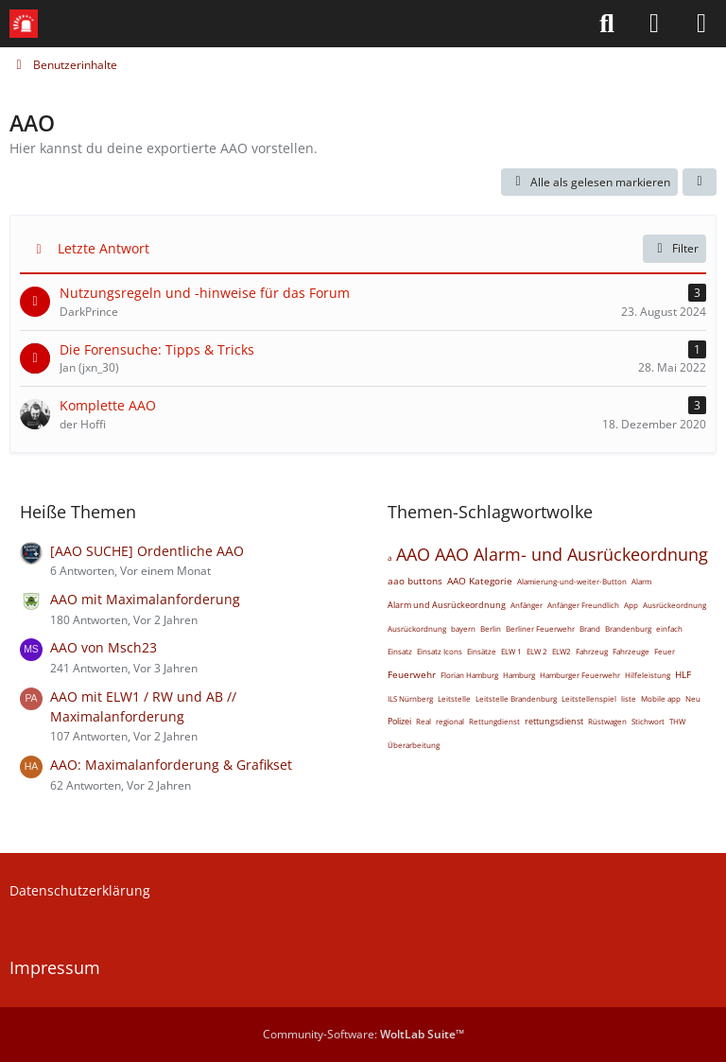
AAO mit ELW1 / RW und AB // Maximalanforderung (143, 706)
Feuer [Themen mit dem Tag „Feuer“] (664, 651)
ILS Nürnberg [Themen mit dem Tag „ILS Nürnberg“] (410, 698)
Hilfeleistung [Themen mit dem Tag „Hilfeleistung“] (647, 675)
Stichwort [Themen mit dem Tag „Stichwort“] (648, 721)
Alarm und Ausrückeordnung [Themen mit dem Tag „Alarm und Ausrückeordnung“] (447, 605)
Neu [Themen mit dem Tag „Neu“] (692, 698)
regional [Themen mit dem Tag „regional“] (450, 721)
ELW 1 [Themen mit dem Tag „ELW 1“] (511, 651)
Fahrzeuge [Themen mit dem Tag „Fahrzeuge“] (631, 651)
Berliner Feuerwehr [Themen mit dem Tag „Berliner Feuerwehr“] (540, 628)
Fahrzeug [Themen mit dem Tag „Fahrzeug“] (592, 651)
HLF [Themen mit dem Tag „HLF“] (683, 674)
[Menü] (701, 24)
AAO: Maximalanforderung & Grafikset (171, 765)
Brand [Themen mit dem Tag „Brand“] (589, 628)
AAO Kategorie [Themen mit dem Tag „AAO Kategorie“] (479, 580)
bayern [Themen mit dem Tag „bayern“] (463, 628)
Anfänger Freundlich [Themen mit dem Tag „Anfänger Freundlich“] (583, 605)
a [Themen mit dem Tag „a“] (389, 557)
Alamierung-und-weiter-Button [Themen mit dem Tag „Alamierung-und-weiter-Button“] (572, 581)
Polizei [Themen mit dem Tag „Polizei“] (399, 721)
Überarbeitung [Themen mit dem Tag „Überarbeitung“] (414, 745)
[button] (700, 182)
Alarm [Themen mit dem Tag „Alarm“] (641, 581)
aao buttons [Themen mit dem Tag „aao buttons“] (415, 580)
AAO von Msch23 (103, 647)
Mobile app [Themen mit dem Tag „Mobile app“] (661, 698)
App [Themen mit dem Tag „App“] (631, 605)
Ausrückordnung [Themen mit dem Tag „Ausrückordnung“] (417, 628)
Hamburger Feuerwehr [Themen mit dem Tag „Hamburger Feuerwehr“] (580, 675)
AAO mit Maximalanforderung (145, 599)
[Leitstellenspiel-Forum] (24, 24)
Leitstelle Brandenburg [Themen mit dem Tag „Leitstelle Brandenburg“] (516, 698)
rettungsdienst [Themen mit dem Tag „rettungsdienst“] (554, 721)
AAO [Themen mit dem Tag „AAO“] (413, 554)
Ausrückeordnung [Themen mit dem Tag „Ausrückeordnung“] (674, 605)
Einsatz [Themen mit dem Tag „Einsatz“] (400, 651)
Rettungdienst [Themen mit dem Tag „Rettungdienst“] (494, 721)
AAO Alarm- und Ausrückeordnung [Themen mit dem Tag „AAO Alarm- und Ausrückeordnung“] (571, 554)
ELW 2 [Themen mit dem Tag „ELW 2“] (537, 651)
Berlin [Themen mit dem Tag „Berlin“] (490, 628)
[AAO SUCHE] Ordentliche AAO (147, 551)
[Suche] (607, 24)
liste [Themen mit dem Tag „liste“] (628, 698)
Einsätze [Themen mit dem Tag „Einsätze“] (481, 651)
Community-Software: (363, 1034)
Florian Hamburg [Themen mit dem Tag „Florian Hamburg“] (469, 675)
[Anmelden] (654, 23)
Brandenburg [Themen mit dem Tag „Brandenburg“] (628, 628)
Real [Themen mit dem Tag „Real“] (423, 721)
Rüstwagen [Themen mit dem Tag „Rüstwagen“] (607, 721)
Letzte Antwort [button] (103, 248)
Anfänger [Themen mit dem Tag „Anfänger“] (526, 605)
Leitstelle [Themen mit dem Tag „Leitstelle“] (454, 698)
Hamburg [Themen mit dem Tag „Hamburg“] (519, 675)
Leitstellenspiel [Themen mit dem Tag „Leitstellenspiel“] (589, 698)
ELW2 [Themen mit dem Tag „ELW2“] (561, 651)
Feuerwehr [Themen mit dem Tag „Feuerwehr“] (412, 674)
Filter (674, 248)
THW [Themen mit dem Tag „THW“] (677, 721)
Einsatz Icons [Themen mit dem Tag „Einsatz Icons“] (439, 651)
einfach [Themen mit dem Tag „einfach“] (669, 628)
